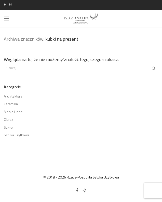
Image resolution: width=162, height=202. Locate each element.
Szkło (8, 128)
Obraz (8, 120)
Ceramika (11, 104)
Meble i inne (13, 112)
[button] (153, 68)
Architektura (13, 97)
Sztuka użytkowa (17, 135)
